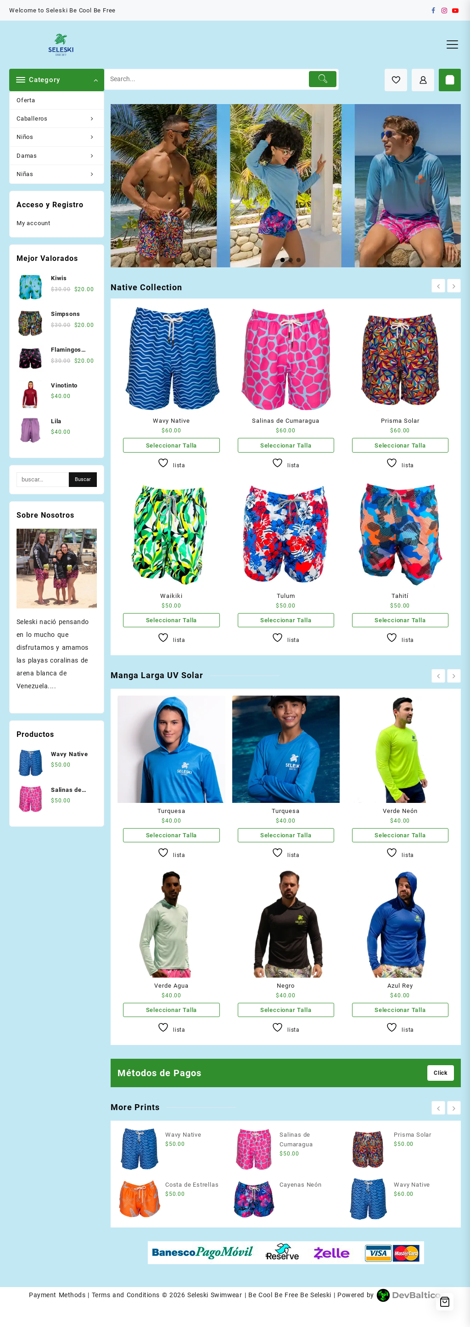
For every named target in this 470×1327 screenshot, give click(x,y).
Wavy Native (171, 420)
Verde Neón (400, 810)
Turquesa (171, 810)
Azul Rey (400, 985)
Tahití (400, 595)
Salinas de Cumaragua (285, 420)
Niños (60, 137)
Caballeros (60, 118)
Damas (60, 155)
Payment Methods (57, 1295)
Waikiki (171, 595)
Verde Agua (171, 985)
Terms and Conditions (126, 1295)
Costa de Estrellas (191, 1184)
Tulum (286, 595)
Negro (286, 985)
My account (33, 223)
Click (441, 1073)
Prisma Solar (400, 420)
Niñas (60, 174)
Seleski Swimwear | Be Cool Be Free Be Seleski (259, 1295)
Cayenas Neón (301, 1184)
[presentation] (438, 286)
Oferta (26, 100)
